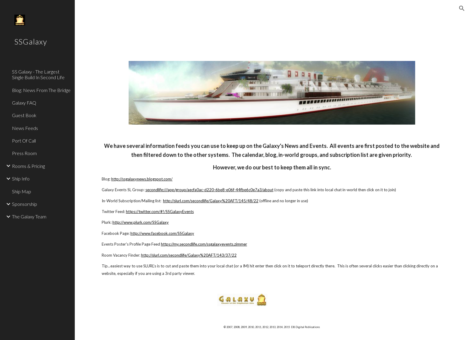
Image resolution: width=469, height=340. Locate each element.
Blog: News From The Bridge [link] (41, 90)
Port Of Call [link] (24, 140)
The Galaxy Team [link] (29, 216)
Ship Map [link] (21, 191)
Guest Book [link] (24, 115)
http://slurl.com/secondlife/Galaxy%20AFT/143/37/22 (189, 255)
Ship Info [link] (21, 178)
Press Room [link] (24, 153)
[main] (271, 209)
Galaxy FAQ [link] (24, 102)
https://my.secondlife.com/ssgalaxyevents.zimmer (204, 244)
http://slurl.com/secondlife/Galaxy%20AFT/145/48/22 (210, 200)
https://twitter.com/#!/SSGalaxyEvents (160, 211)
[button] (462, 8)
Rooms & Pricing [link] (28, 166)
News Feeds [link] (25, 128)
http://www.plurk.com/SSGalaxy (140, 222)
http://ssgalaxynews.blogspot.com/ (142, 179)
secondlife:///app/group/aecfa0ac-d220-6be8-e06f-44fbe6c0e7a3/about (209, 189)
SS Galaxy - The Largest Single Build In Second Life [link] (38, 74)
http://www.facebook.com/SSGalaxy (162, 233)
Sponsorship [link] (24, 204)
